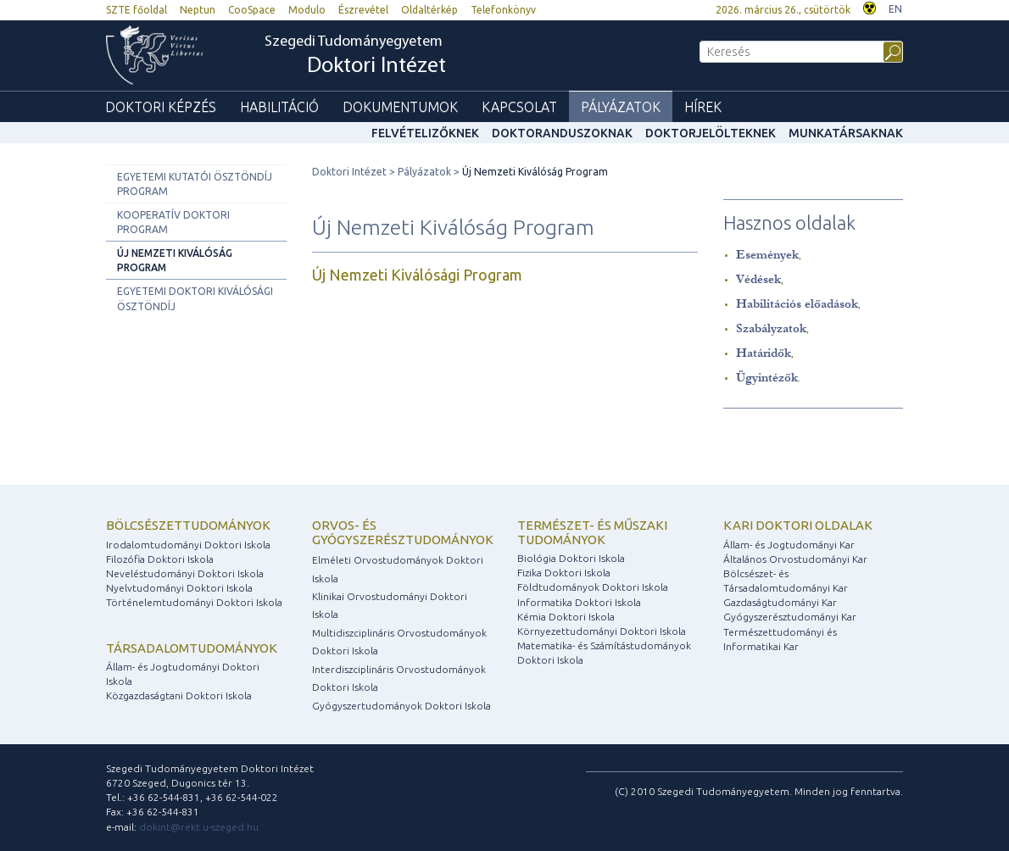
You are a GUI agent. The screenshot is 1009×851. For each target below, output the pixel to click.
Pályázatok (621, 106)
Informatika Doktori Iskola (579, 602)
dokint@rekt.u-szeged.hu (199, 826)
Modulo (307, 9)
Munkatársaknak (846, 133)
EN (895, 8)
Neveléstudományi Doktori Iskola (185, 573)
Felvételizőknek (425, 133)
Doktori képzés (160, 106)
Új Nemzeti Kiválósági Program (417, 274)
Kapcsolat (519, 106)
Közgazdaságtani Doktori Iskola (179, 695)
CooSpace (252, 9)
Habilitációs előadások (797, 304)
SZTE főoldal (136, 9)
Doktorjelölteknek (710, 133)
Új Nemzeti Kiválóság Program (174, 260)
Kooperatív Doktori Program (173, 222)
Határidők (763, 353)
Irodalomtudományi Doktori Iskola (188, 544)
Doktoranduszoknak (562, 133)
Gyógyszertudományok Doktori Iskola (401, 705)
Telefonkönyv (503, 9)
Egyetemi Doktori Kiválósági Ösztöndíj (195, 298)
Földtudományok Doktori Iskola (592, 586)
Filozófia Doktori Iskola (160, 559)
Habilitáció (279, 106)
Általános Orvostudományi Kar (795, 559)
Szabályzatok (771, 328)
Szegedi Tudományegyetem (355, 56)
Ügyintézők (767, 377)
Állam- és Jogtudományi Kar (789, 544)
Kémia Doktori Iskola (566, 616)
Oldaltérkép (429, 9)
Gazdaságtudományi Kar (780, 602)
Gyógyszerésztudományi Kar (789, 616)
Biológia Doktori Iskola (571, 558)
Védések (758, 279)
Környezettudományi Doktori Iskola (601, 631)
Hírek (703, 106)
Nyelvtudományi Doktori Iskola (179, 587)
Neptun (197, 9)
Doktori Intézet (349, 171)
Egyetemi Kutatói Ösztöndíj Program (194, 184)
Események (767, 255)
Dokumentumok (400, 106)
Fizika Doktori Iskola (563, 572)
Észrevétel (363, 9)
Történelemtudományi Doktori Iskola (194, 602)
